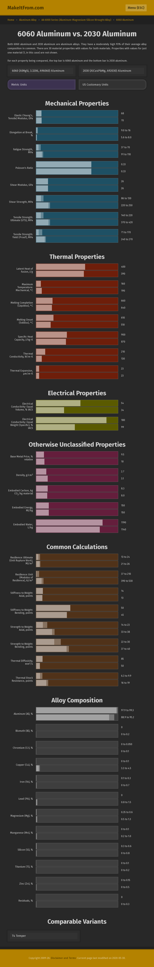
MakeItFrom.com (25, 8)
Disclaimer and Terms (63, 958)
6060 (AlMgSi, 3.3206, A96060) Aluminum (38, 70)
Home (10, 19)
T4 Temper (19, 936)
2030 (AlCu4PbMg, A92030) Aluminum (107, 70)
